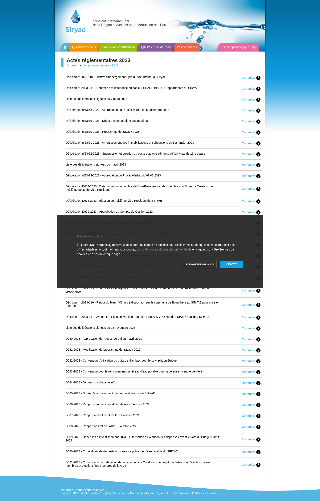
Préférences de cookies (205, 493)
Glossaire (184, 493)
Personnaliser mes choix (200, 264)
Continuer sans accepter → (89, 236)
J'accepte (231, 264)
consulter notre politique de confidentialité (164, 249)
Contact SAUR (69, 493)
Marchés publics (90, 493)
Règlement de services (114, 493)
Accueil (72, 65)
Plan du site (136, 493)
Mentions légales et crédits (161, 493)
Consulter (248, 77)
